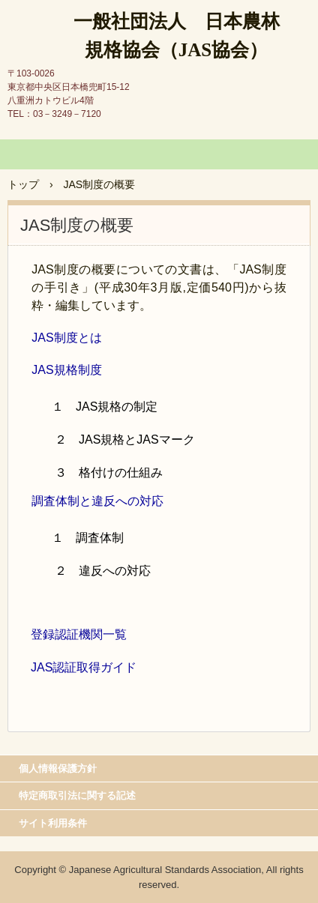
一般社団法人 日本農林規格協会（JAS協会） (177, 35)
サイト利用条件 (53, 823)
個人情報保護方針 (58, 768)
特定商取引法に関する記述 (77, 795)
